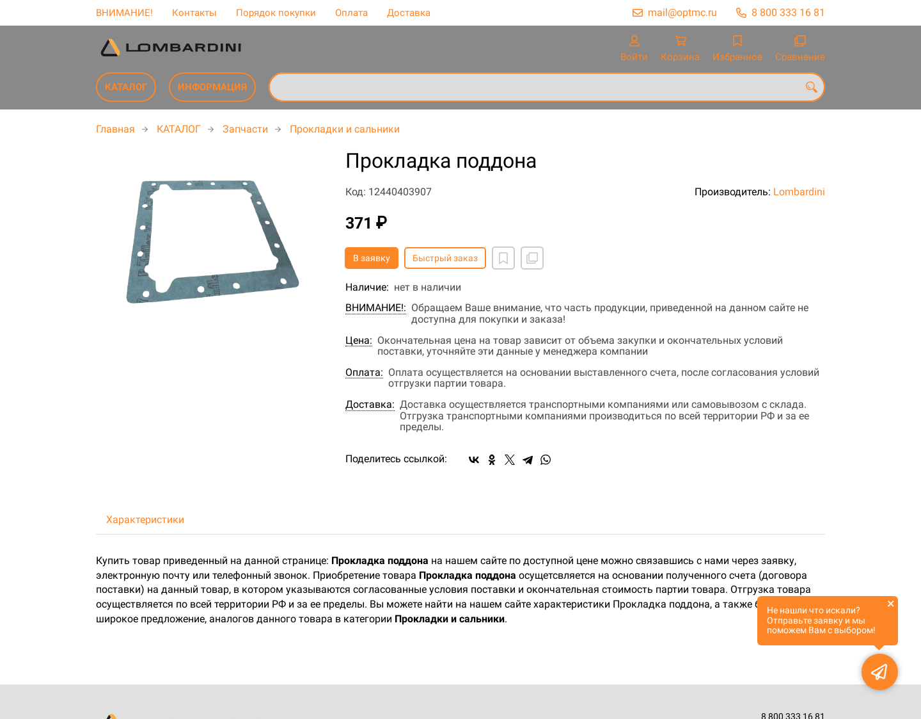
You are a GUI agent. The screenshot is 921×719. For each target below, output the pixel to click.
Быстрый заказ (445, 258)
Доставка (408, 13)
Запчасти (245, 129)
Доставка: (370, 404)
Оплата (351, 13)
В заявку (371, 258)
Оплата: (364, 372)
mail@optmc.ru (682, 12)
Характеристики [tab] (145, 519)
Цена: (358, 340)
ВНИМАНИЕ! (124, 13)
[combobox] (547, 87)
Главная (115, 129)
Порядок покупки (276, 13)
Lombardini (799, 192)
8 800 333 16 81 (788, 12)
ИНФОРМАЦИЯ (212, 87)
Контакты (194, 13)
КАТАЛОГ (126, 87)
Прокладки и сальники (345, 129)
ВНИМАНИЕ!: (375, 308)
